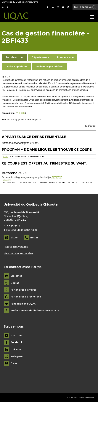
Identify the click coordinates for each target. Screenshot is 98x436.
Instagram (16, 356)
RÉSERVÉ (57, 177)
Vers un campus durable (18, 253)
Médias (14, 283)
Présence (6, 180)
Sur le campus (85, 7)
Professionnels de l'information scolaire (34, 310)
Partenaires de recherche (25, 296)
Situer (14, 237)
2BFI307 (21, 113)
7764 (5, 156)
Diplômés (16, 276)
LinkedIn (15, 349)
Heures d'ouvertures (16, 246)
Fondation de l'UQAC (23, 303)
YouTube (16, 335)
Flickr (13, 363)
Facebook (16, 342)
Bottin (34, 237)
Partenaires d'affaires (23, 290)
